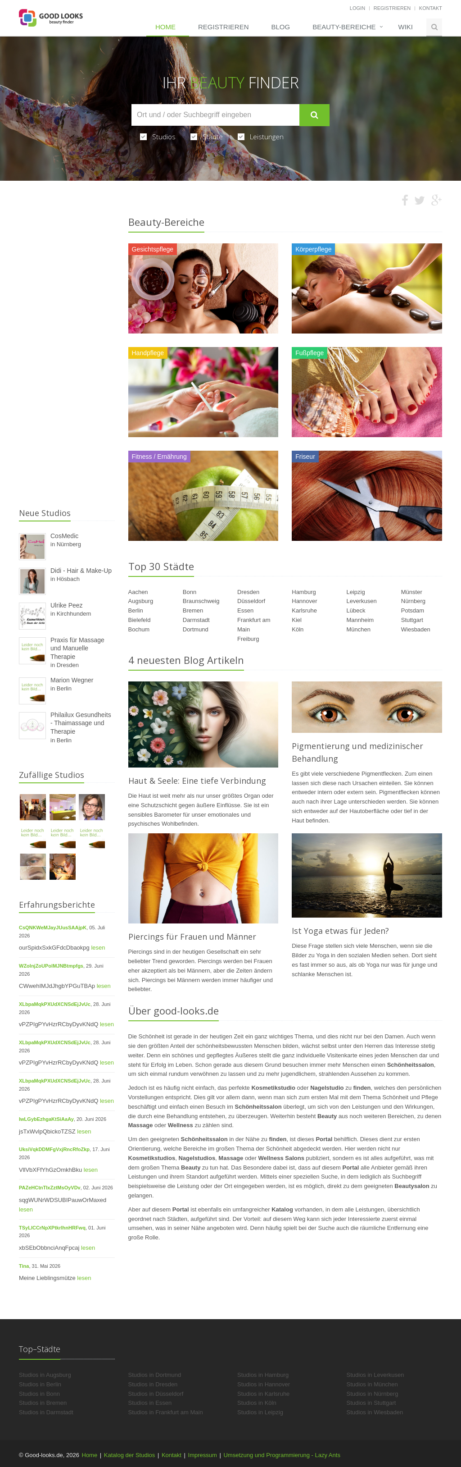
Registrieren (392, 8)
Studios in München (372, 1384)
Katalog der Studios (129, 1455)
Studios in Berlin (40, 1384)
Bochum (139, 629)
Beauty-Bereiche (343, 27)
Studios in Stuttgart (371, 1402)
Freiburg (248, 638)
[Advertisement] (67, 363)
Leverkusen (362, 601)
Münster (411, 592)
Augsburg (141, 601)
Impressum (202, 1455)
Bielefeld (139, 620)
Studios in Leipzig (260, 1412)
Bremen (193, 610)
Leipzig (356, 592)
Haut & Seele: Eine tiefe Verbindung (197, 780)
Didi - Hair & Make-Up (81, 570)
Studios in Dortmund (154, 1374)
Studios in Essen (150, 1402)
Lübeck (356, 610)
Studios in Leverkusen (375, 1374)
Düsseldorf (251, 601)
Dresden (248, 592)
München (359, 629)
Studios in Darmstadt (46, 1412)
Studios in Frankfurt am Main (165, 1412)
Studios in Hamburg (263, 1374)
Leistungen (261, 136)
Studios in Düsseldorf (156, 1393)
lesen (98, 947)
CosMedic (64, 535)
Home (165, 27)
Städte (206, 136)
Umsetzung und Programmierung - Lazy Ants (281, 1455)
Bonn (189, 592)
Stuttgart (412, 620)
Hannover (304, 601)
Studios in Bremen (43, 1402)
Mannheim (360, 620)
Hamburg (304, 592)
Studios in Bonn (39, 1393)
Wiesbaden (415, 629)
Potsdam (412, 610)
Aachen (138, 592)
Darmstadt (196, 620)
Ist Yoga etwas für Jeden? (340, 930)
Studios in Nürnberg (372, 1393)
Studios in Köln (256, 1402)
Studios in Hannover (263, 1384)
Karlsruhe (304, 610)
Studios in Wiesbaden (375, 1412)
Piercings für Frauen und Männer (192, 936)
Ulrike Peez (66, 605)
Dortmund (195, 629)
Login (357, 8)
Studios (158, 136)
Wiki (405, 27)
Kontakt (430, 8)
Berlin (135, 610)
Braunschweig (201, 601)
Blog (280, 27)
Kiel (297, 620)
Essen (245, 610)
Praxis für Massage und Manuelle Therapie (77, 648)
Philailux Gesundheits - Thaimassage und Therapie (80, 723)
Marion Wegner (71, 680)
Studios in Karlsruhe (263, 1393)
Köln (297, 629)
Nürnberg (413, 601)
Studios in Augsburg (45, 1374)
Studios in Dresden (153, 1384)
